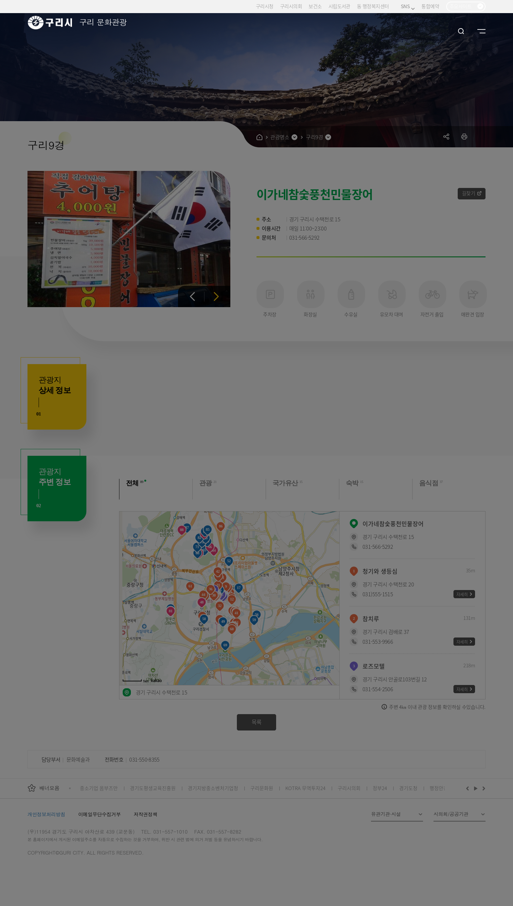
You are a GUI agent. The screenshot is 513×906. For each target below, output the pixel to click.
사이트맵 (481, 31)
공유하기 (446, 136)
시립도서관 (339, 6)
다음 (216, 296)
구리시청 (265, 6)
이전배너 (468, 788)
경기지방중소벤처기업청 (213, 788)
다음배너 (483, 788)
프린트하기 (464, 136)
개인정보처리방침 (46, 814)
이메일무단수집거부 (99, 814)
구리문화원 (261, 788)
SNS (408, 6)
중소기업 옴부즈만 (99, 788)
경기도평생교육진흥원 (153, 788)
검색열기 (461, 31)
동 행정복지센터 (373, 6)
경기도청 (408, 788)
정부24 (380, 788)
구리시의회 (291, 6)
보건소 (315, 6)
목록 (257, 722)
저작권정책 (145, 814)
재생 (475, 788)
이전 (192, 296)
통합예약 (430, 6)
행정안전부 (441, 788)
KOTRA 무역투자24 (305, 788)
